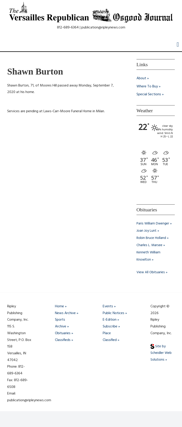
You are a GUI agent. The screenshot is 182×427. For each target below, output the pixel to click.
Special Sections (148, 95)
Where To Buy (147, 86)
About (141, 78)
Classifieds (63, 340)
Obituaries (63, 333)
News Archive (65, 313)
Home (59, 307)
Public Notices (113, 313)
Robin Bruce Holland (151, 238)
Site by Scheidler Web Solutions (161, 353)
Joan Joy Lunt (146, 231)
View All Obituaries (150, 272)
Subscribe (110, 327)
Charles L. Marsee (149, 245)
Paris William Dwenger (153, 224)
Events (108, 307)
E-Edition (109, 320)
